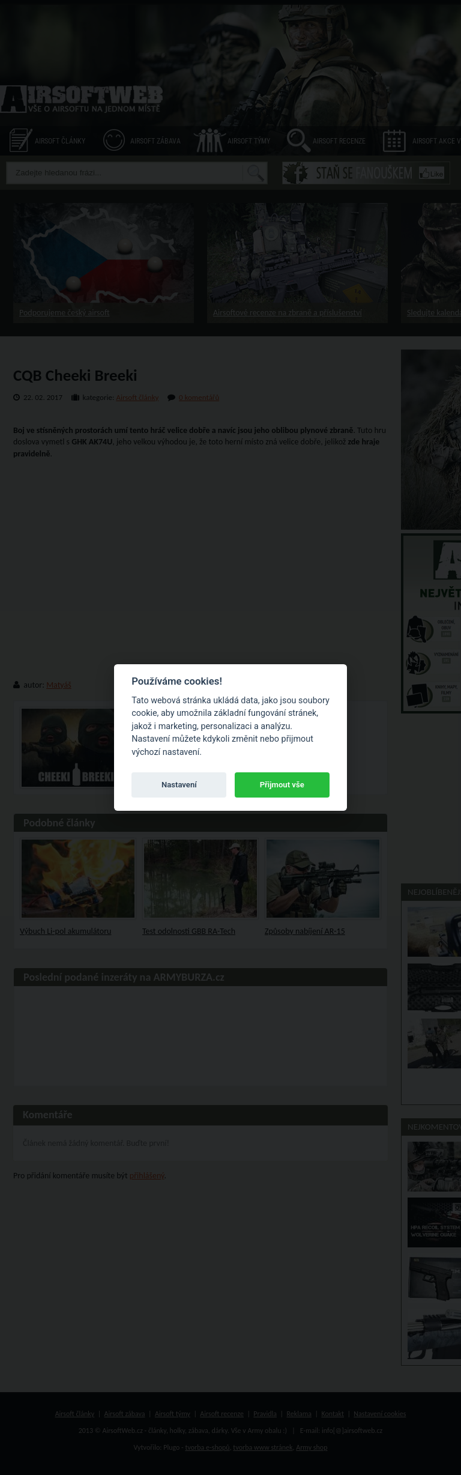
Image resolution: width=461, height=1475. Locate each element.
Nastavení (179, 784)
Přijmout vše (282, 784)
